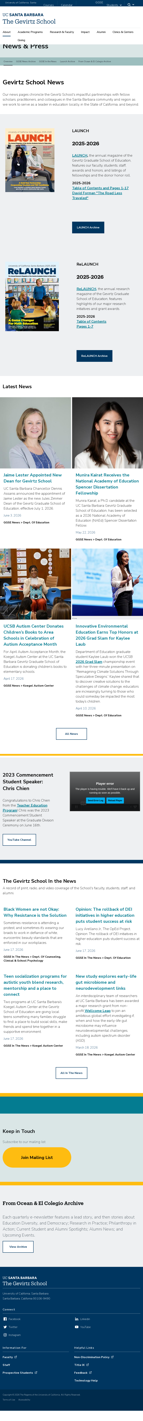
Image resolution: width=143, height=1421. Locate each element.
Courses (48, 5)
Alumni (101, 33)
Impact (85, 33)
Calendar (67, 5)
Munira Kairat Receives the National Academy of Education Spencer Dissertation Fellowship (107, 500)
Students (112, 5)
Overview (8, 78)
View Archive (18, 1263)
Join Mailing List (37, 1174)
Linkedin (85, 1336)
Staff (6, 1382)
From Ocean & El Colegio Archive (94, 78)
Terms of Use (9, 1416)
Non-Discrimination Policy (91, 1374)
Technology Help (86, 1397)
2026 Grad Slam (89, 678)
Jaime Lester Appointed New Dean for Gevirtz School (33, 494)
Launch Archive (67, 78)
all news (71, 750)
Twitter (13, 1344)
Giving (21, 41)
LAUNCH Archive (88, 244)
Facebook (15, 1336)
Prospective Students (18, 1389)
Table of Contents (91, 338)
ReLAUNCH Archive (94, 373)
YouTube (85, 1344)
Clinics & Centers (123, 33)
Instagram (15, 1352)
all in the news (71, 1090)
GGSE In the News (48, 78)
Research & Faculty (62, 33)
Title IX (79, 1382)
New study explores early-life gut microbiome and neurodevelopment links (106, 999)
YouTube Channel (19, 856)
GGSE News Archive (26, 78)
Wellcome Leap (98, 1027)
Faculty (8, 1374)
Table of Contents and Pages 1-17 (100, 204)
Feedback (80, 1389)
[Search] (131, 5)
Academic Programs (30, 33)
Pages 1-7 (85, 343)
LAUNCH (79, 172)
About (7, 33)
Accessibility (24, 1416)
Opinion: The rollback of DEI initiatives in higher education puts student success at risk (105, 932)
